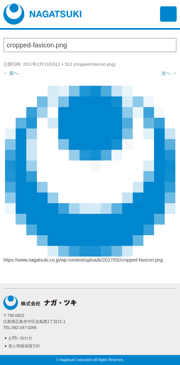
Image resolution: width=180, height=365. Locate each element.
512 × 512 (62, 64)
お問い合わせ (20, 338)
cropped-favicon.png (94, 64)
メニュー (168, 14)
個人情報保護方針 (24, 346)
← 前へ (11, 73)
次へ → (169, 73)
